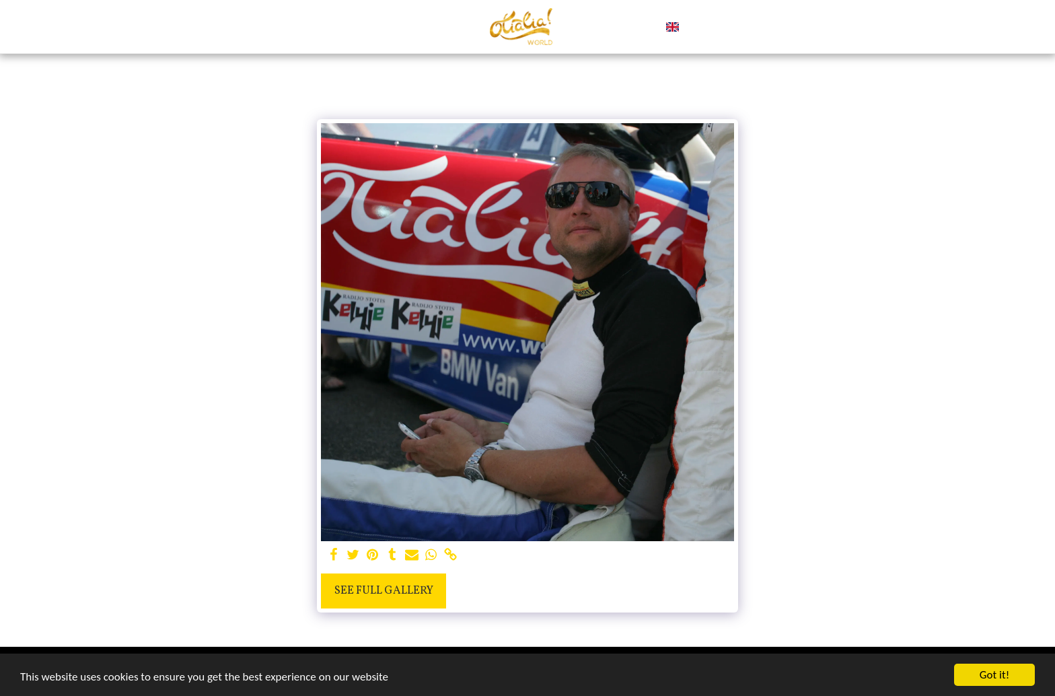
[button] (695, 27)
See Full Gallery (383, 590)
